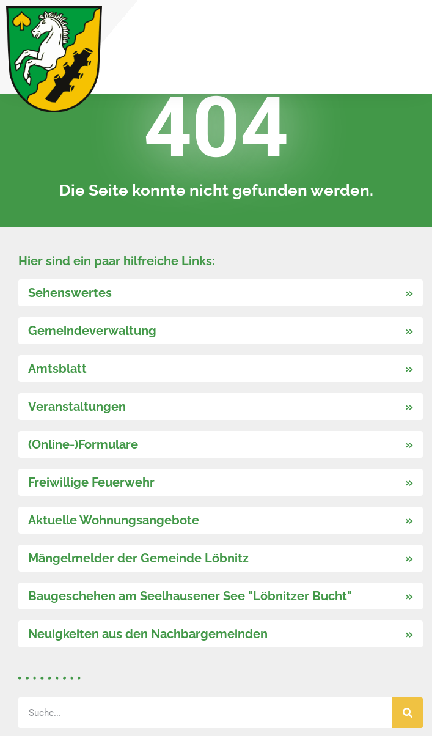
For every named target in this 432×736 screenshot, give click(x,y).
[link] (54, 59)
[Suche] (407, 712)
